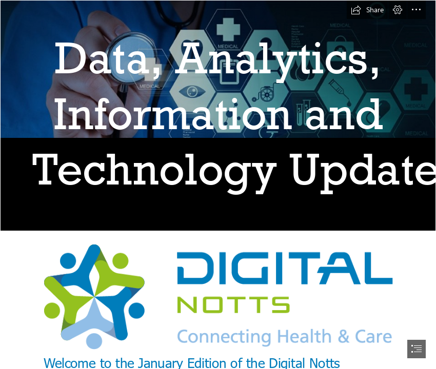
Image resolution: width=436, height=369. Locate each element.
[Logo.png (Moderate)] (218, 296)
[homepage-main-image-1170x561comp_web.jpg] (218, 115)
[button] (367, 10)
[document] (218, 184)
